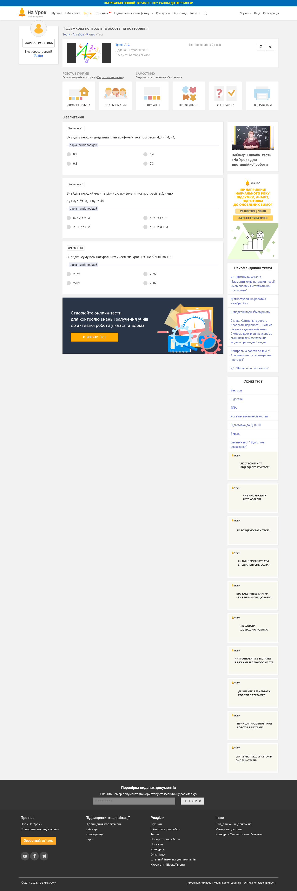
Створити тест (94, 337)
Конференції (95, 834)
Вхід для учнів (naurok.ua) (234, 824)
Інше (195, 13)
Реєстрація (271, 13)
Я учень (245, 13)
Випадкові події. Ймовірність (250, 312)
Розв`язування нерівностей (249, 416)
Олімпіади (158, 854)
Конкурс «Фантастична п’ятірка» (239, 834)
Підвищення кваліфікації (133, 13)
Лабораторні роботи (165, 839)
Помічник (102, 13)
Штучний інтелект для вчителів (173, 859)
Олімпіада (180, 13)
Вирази (235, 433)
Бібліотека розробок (165, 829)
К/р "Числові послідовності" (250, 368)
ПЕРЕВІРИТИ (192, 801)
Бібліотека (72, 13)
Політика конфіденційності (259, 882)
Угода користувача (199, 882)
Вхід (257, 13)
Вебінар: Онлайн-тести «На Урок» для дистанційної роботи (251, 160)
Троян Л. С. (123, 44)
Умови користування (226, 882)
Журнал (56, 13)
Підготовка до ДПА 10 (245, 425)
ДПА (234, 407)
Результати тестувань (110, 77)
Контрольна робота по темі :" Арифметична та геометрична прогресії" (251, 355)
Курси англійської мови (168, 864)
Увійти (38, 55)
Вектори (236, 390)
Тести (87, 13)
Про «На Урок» (31, 824)
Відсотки (237, 399)
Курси (90, 839)
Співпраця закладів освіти (40, 829)
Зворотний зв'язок (38, 841)
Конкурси (163, 13)
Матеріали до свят (229, 829)
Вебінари (92, 829)
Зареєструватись (39, 43)
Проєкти (157, 844)
